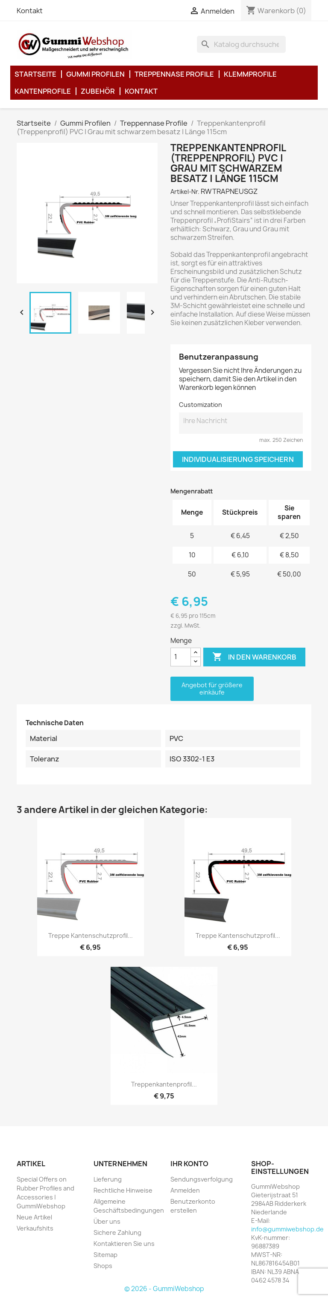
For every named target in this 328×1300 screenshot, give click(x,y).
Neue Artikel (34, 1217)
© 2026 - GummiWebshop (164, 1288)
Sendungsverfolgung (201, 1179)
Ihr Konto (189, 1163)
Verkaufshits (35, 1228)
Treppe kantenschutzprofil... (90, 935)
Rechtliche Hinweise (123, 1190)
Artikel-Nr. (184, 191)
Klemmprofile (250, 74)
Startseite (35, 74)
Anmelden (185, 1190)
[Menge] (180, 657)
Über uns (107, 1221)
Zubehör (98, 91)
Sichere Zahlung (117, 1232)
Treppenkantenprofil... (164, 1084)
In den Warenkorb (254, 657)
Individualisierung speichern (238, 459)
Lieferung (108, 1179)
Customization (200, 405)
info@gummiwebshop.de (287, 1229)
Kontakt (30, 10)
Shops (103, 1266)
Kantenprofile (43, 91)
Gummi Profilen (95, 74)
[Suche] (241, 44)
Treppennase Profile (174, 74)
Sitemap (105, 1255)
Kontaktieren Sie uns (124, 1243)
